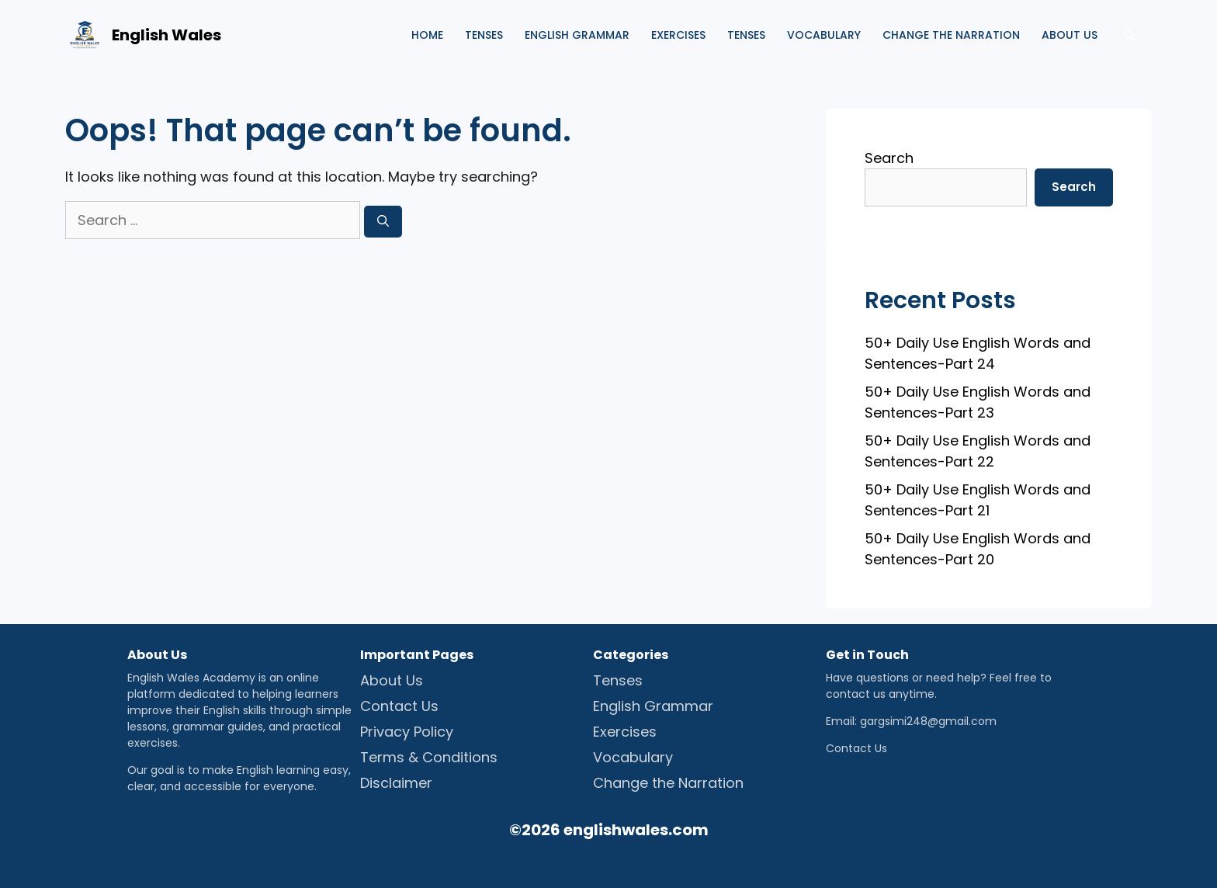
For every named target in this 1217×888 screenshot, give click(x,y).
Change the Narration (951, 35)
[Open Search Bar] (1130, 35)
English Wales (166, 35)
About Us (391, 680)
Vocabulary (824, 35)
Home (427, 35)
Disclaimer (396, 783)
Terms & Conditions (429, 757)
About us (1069, 35)
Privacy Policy (406, 731)
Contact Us (399, 706)
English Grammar (577, 35)
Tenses (484, 35)
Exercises (678, 35)
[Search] (383, 222)
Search (889, 158)
